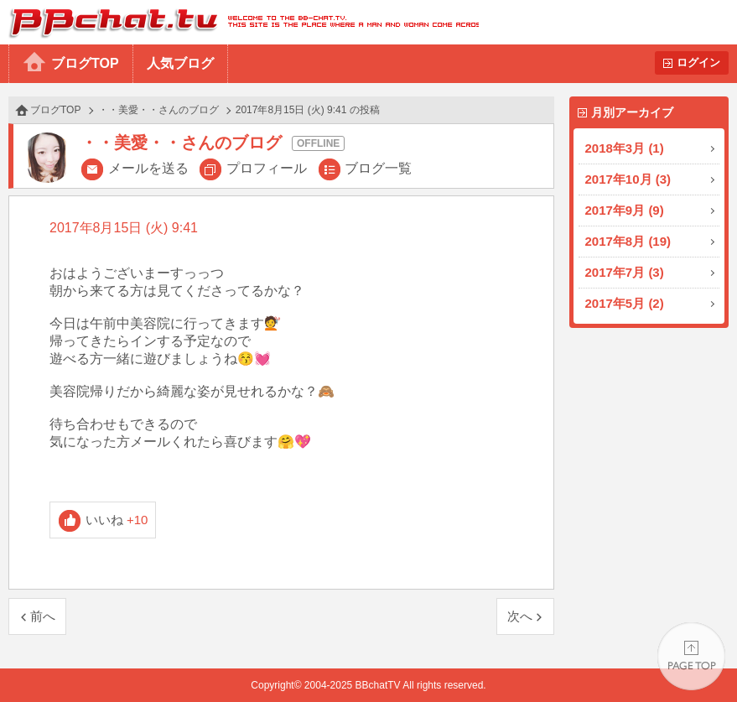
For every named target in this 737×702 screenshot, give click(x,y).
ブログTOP (85, 63)
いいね (117, 519)
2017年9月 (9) (624, 210)
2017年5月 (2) (624, 303)
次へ (519, 616)
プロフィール (266, 168)
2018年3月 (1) (624, 148)
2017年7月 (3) (624, 272)
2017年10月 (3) (628, 179)
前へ (42, 616)
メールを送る (148, 168)
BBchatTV (239, 22)
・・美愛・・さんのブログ (158, 110)
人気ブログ (180, 63)
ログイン (698, 62)
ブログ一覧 (378, 168)
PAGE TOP (691, 656)
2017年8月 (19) (628, 241)
